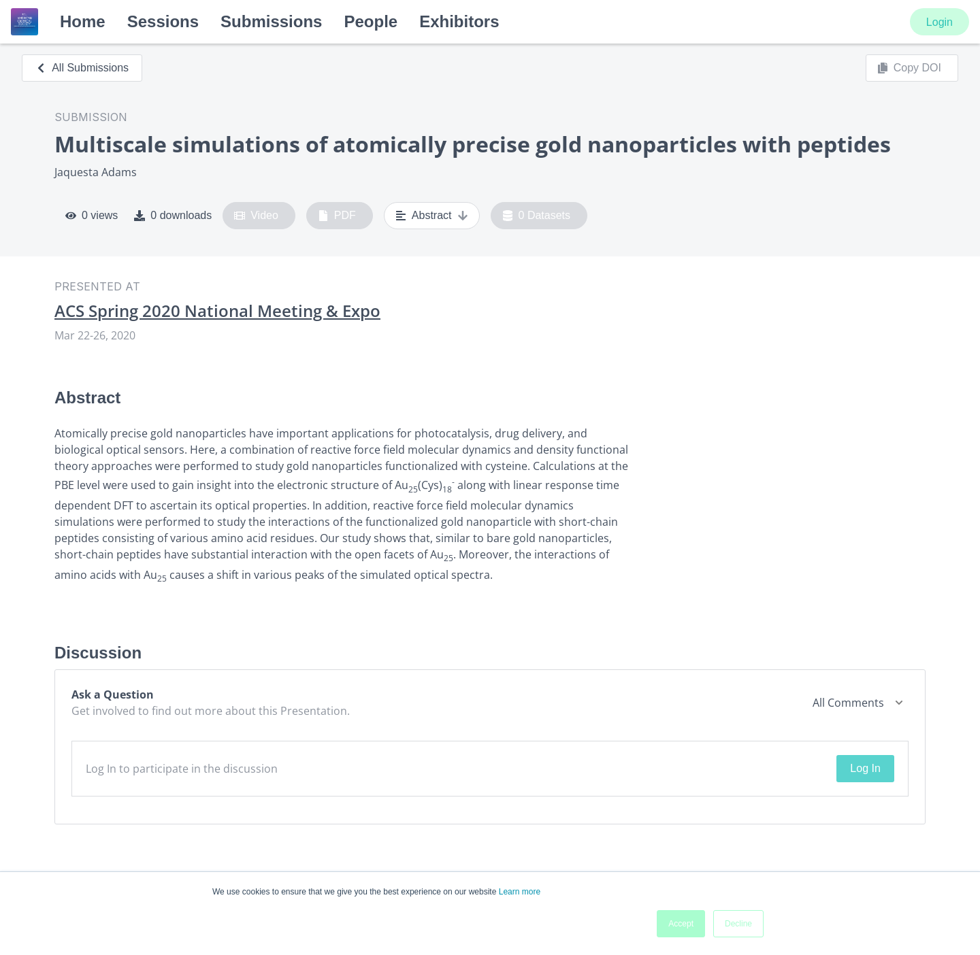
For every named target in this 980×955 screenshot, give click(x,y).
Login (939, 22)
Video (256, 216)
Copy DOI (909, 68)
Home (82, 21)
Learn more (519, 892)
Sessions (163, 21)
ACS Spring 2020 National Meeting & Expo (217, 311)
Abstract (431, 216)
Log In (865, 768)
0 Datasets (536, 216)
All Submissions (82, 67)
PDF (337, 216)
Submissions (271, 21)
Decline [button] (738, 923)
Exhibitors (459, 21)
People (370, 21)
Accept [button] (680, 923)
